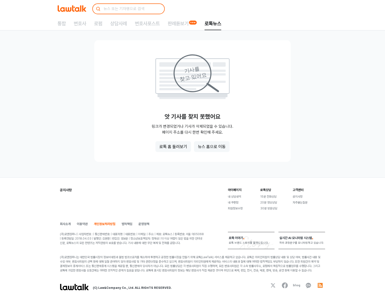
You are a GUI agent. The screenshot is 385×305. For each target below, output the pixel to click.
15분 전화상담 (268, 196)
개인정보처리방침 (104, 224)
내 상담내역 (234, 196)
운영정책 (143, 224)
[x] (273, 285)
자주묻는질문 (300, 202)
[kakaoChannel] (308, 285)
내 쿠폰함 (233, 202)
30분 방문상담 (268, 208)
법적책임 (127, 224)
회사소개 (65, 224)
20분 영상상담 (268, 202)
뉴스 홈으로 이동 (212, 146)
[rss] (320, 285)
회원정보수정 (235, 208)
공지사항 (297, 196)
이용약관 (82, 224)
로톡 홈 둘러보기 (173, 146)
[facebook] (285, 285)
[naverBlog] (297, 285)
